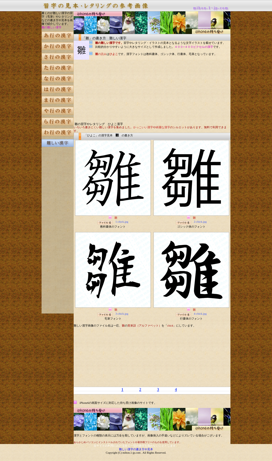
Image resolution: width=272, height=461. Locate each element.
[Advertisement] (57, 214)
